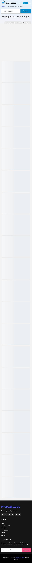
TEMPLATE (4, 528)
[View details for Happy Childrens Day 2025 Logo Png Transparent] (16, 246)
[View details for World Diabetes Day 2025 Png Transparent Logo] (16, 203)
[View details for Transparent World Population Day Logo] (16, 421)
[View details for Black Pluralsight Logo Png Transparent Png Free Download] (16, 487)
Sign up (25, 3)
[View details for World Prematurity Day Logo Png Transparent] (16, 181)
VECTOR (3, 535)
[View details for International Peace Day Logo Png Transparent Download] (16, 378)
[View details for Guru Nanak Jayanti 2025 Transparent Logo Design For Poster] (16, 290)
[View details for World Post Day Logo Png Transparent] (16, 356)
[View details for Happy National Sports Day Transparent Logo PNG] (16, 399)
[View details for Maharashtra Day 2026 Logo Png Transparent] (16, 71)
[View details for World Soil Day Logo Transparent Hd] (16, 159)
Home (3, 6)
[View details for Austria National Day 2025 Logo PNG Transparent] (16, 312)
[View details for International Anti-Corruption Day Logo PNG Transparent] (16, 115)
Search (26, 11)
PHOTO (3, 532)
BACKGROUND (5, 525)
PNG (2, 523)
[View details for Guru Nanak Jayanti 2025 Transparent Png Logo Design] (16, 268)
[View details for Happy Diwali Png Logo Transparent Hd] (16, 334)
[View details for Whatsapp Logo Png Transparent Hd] (16, 93)
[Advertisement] (16, 43)
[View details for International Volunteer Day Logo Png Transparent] (16, 137)
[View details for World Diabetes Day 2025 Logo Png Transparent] (16, 224)
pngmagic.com (10, 507)
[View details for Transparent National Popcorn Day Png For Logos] (16, 443)
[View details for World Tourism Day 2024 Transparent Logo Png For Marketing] (16, 465)
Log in (19, 3)
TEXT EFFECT (5, 530)
